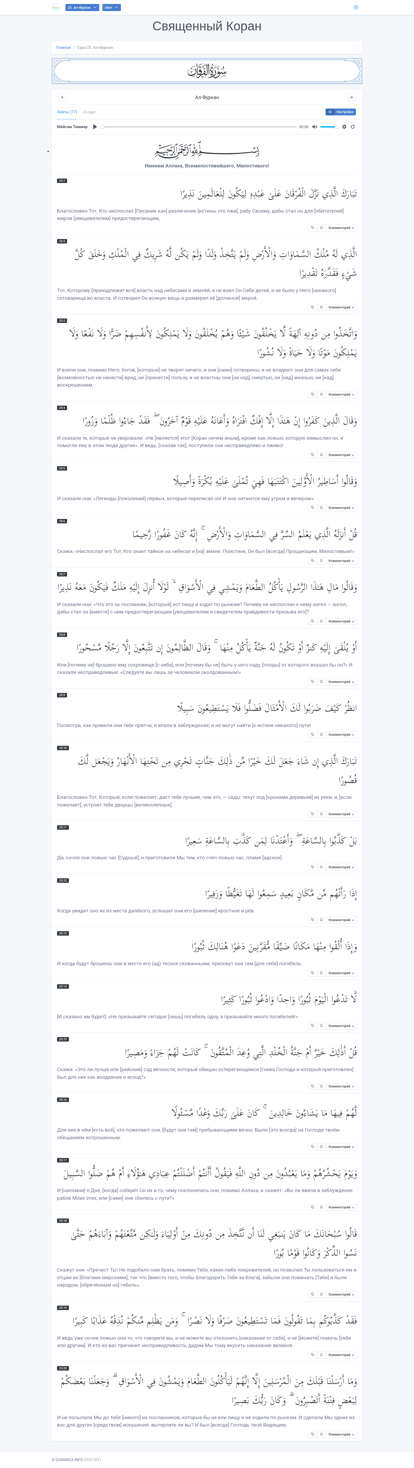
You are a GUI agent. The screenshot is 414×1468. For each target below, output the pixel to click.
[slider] (199, 126)
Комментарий (342, 228)
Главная (63, 47)
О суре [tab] (89, 112)
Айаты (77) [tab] (67, 112)
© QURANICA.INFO (67, 1460)
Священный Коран (206, 26)
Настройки (340, 112)
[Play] (95, 127)
